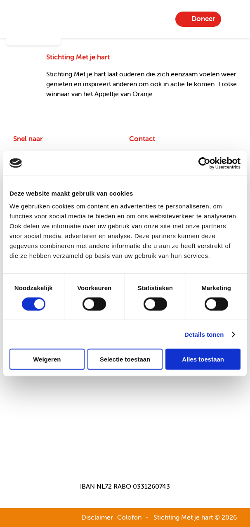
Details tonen (204, 334)
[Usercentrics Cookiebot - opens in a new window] (204, 163)
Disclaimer (97, 517)
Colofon (129, 517)
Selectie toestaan (125, 359)
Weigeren (47, 359)
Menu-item (234, 19)
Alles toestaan (203, 359)
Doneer (203, 18)
